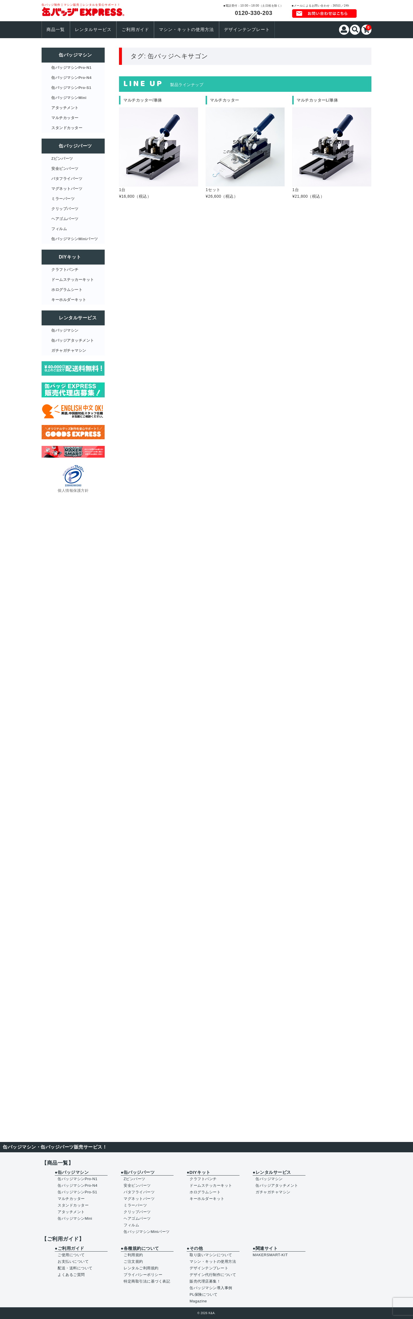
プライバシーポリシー (143, 1275)
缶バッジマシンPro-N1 (71, 67)
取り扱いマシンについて (211, 1255)
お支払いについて (73, 1261)
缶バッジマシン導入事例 (211, 1288)
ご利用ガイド (135, 29)
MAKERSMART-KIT (270, 1255)
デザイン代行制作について (213, 1275)
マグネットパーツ (66, 189)
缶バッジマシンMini (69, 98)
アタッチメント (65, 108)
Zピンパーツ (62, 158)
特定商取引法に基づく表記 (147, 1281)
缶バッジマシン (65, 330)
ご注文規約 (133, 1261)
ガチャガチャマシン (68, 350)
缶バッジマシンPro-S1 (71, 88)
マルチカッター (65, 118)
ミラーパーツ (63, 199)
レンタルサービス (93, 29)
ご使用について (71, 1255)
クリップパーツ (65, 209)
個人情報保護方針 (73, 490)
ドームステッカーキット (72, 279)
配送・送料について (75, 1268)
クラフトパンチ (65, 269)
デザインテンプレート (247, 29)
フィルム (59, 229)
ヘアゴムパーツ (65, 219)
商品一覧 (55, 29)
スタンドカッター (66, 128)
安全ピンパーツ (65, 168)
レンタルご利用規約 (141, 1268)
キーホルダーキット (68, 300)
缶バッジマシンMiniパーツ (74, 239)
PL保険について (204, 1294)
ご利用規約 (133, 1255)
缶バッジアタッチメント (72, 340)
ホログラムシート (66, 290)
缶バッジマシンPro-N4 (71, 77)
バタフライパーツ (66, 178)
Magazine (198, 1301)
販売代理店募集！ (205, 1281)
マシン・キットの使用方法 (186, 29)
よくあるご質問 (71, 1275)
